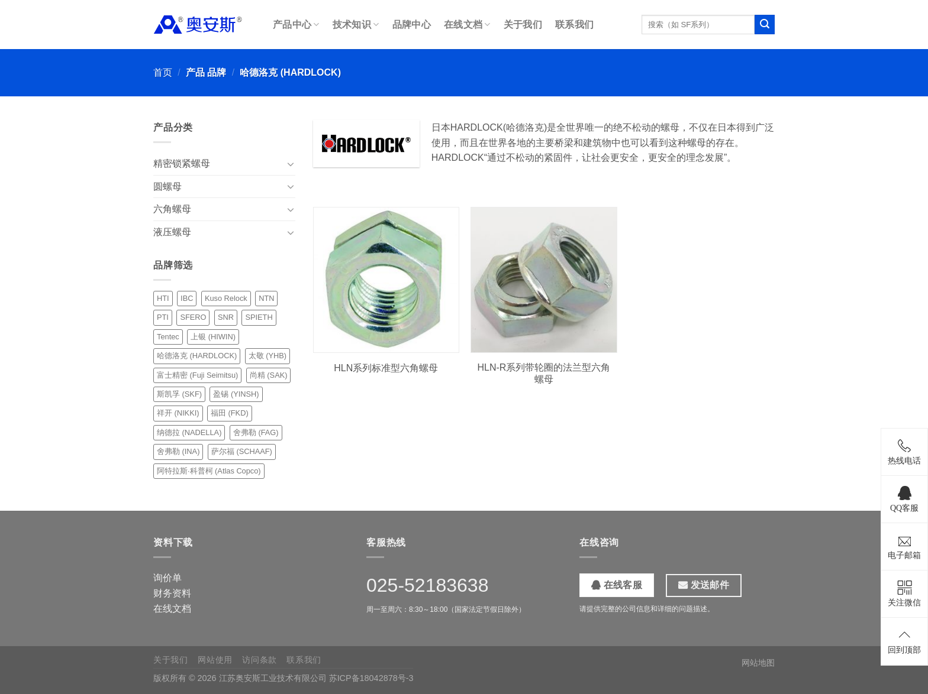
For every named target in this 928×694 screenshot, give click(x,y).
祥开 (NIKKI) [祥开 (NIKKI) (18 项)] (178, 412)
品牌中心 (411, 25)
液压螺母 (172, 232)
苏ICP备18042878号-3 (371, 678)
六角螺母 (172, 209)
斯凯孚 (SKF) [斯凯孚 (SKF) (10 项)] (179, 394)
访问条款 (259, 659)
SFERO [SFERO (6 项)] (193, 317)
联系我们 (574, 25)
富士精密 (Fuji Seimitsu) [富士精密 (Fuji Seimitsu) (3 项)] (197, 375)
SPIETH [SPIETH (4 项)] (258, 317)
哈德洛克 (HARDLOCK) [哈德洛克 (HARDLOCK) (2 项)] (197, 355)
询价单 (167, 578)
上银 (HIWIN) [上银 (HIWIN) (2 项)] (213, 336)
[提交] (765, 25)
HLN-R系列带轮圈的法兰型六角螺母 (544, 373)
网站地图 (758, 662)
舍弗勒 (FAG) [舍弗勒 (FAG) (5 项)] (256, 432)
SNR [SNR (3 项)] (226, 317)
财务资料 (172, 593)
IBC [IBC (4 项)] (187, 298)
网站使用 (215, 659)
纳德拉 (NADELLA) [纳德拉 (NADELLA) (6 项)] (189, 432)
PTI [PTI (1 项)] (163, 317)
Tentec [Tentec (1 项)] (168, 336)
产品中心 (296, 24)
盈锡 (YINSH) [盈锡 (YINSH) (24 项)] (236, 394)
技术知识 (356, 24)
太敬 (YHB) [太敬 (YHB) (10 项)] (267, 355)
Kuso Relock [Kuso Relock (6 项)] (226, 298)
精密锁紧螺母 (181, 163)
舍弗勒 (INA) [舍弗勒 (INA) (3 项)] (178, 451)
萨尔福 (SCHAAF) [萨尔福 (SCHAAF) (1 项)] (241, 451)
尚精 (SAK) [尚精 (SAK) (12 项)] (269, 375)
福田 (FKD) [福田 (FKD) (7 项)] (230, 412)
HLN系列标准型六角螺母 (386, 368)
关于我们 (523, 25)
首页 (162, 72)
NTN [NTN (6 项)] (266, 298)
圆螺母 (167, 186)
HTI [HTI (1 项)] (163, 298)
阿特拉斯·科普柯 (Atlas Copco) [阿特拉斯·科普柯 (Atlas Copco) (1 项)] (209, 470)
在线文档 (467, 24)
